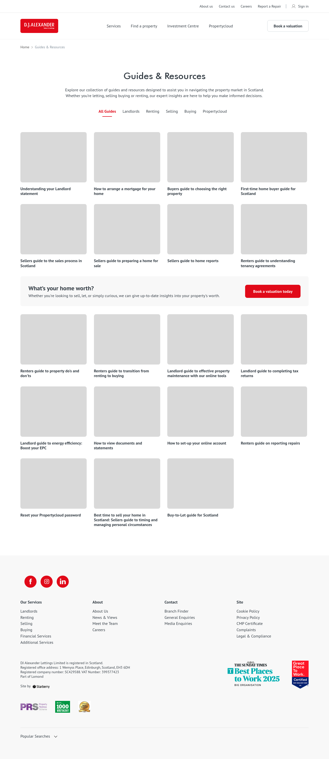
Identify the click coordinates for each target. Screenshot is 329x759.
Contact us (227, 6)
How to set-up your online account (196, 443)
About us (206, 6)
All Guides (107, 111)
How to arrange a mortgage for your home (124, 191)
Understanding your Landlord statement (45, 191)
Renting (152, 111)
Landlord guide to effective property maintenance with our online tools (198, 373)
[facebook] (30, 582)
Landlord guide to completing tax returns (269, 373)
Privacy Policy (248, 617)
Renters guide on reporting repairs (270, 443)
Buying (190, 111)
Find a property (144, 26)
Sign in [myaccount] (300, 6)
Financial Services (35, 635)
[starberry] (41, 686)
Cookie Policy (248, 611)
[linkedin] (63, 582)
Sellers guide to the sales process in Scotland (51, 263)
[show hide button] (55, 737)
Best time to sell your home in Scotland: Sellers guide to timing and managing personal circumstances (125, 520)
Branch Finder (176, 611)
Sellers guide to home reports (192, 260)
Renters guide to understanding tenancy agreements (268, 263)
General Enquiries (179, 617)
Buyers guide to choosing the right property (196, 191)
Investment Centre (183, 26)
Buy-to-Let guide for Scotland (192, 515)
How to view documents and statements (118, 445)
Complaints (246, 629)
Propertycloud (221, 26)
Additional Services (36, 642)
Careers (246, 6)
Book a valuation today (272, 291)
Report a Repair (269, 6)
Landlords (130, 111)
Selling (172, 111)
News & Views (104, 617)
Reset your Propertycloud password (50, 515)
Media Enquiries (178, 623)
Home (24, 47)
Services (114, 26)
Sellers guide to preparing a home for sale (126, 263)
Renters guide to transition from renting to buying (121, 373)
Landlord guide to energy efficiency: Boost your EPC (51, 445)
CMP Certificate (250, 623)
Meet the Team (105, 623)
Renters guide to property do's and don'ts (49, 373)
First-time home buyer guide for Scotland (268, 191)
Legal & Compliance (254, 635)
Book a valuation (288, 25)
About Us (100, 611)
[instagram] (47, 582)
